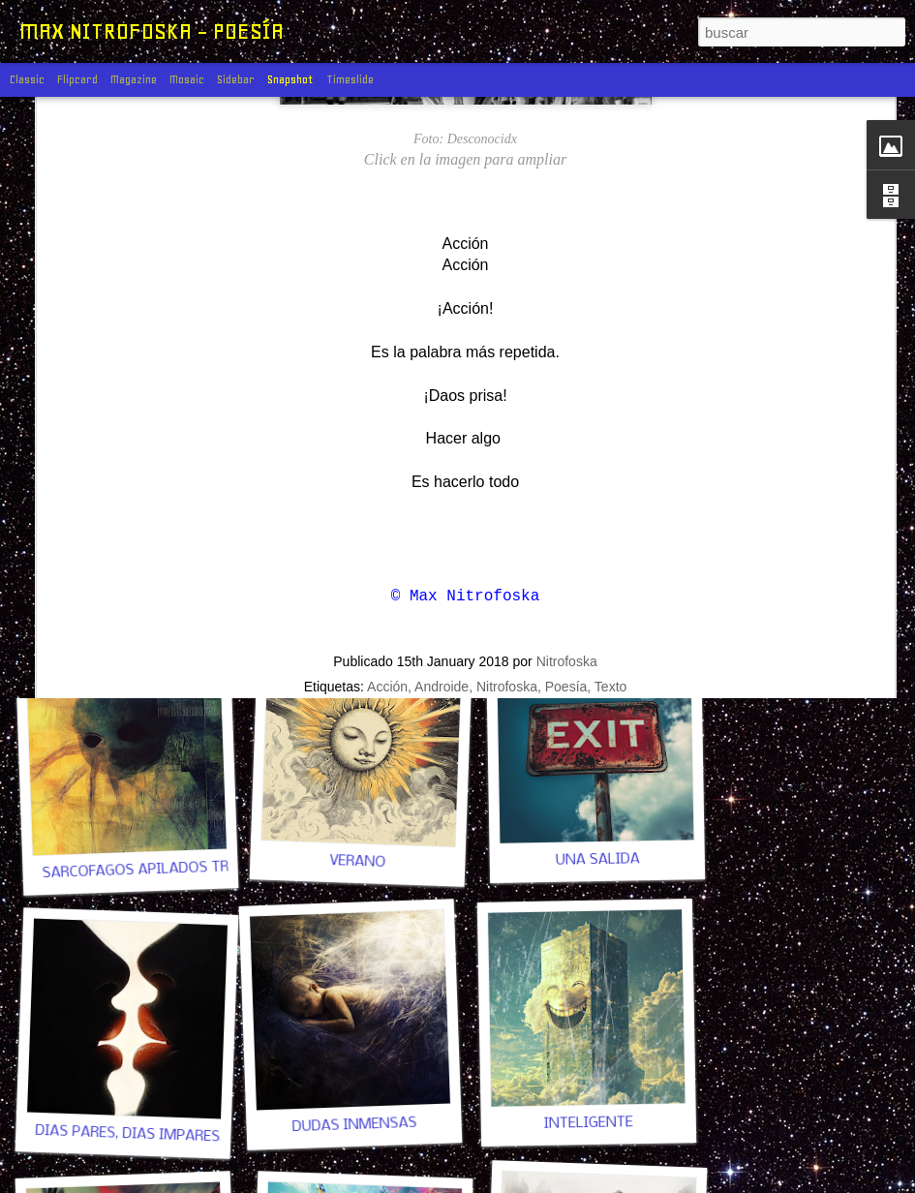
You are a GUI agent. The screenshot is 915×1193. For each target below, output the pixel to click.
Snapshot (290, 79)
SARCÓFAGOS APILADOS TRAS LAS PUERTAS (192, 868)
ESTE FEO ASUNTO (357, 607)
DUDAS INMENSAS (353, 1125)
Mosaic (186, 79)
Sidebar (236, 79)
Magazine (133, 79)
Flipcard (77, 79)
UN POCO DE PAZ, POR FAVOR (134, 607)
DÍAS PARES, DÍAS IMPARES (127, 1134)
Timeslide (350, 79)
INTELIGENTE (588, 1123)
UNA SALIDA (597, 860)
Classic (27, 79)
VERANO (357, 862)
